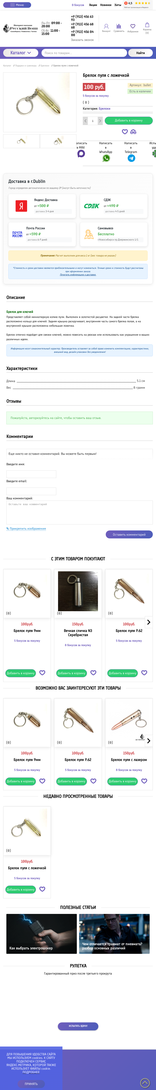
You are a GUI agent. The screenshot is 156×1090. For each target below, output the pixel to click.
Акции (93, 5)
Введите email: (16, 481)
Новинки (105, 5)
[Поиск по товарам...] (84, 53)
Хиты (118, 5)
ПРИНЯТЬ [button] (31, 1084)
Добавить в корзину (129, 120)
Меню (17, 5)
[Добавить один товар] (100, 121)
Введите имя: (15, 464)
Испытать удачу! (78, 1026)
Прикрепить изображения (26, 528)
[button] (124, 132)
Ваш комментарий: (19, 498)
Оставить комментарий (129, 534)
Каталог (20, 52)
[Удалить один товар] (85, 121)
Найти (140, 53)
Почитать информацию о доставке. (78, 274)
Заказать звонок (82, 40)
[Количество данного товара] (93, 120)
